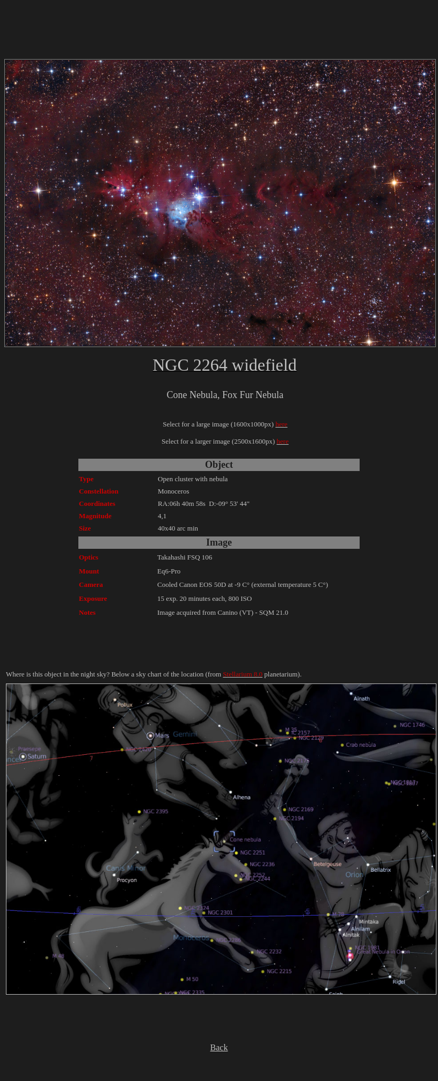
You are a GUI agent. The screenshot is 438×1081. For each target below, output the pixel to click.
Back (219, 1047)
